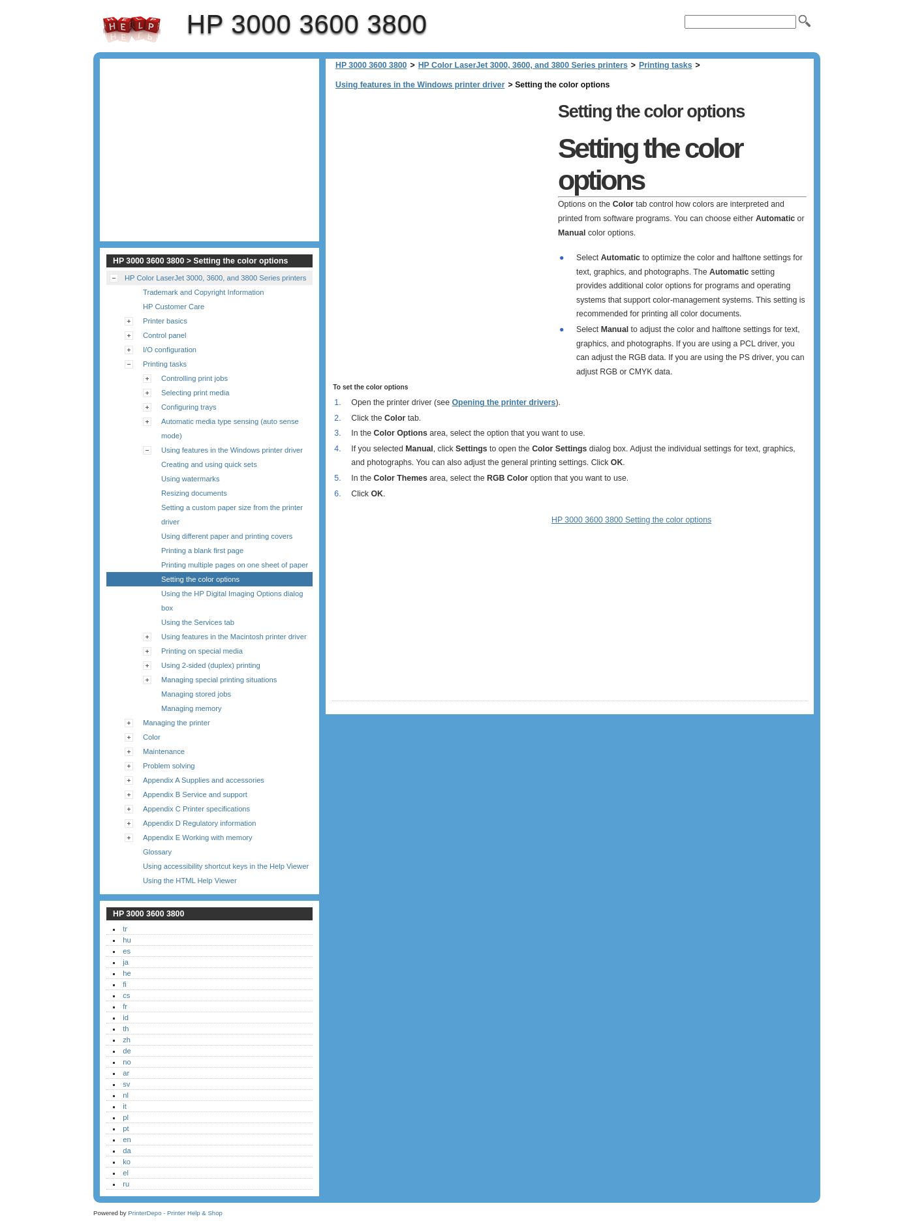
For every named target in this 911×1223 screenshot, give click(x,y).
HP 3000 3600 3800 (132, 29)
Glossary (157, 852)
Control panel (165, 335)
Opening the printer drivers (504, 402)
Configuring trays (189, 407)
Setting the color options (200, 579)
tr (125, 929)
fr (125, 1006)
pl (126, 1117)
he (127, 973)
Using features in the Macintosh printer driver (234, 637)
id (126, 1017)
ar (126, 1073)
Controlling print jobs (194, 378)
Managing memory (191, 708)
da (127, 1151)
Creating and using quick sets (209, 464)
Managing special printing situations (219, 680)
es (127, 951)
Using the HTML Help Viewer (190, 880)
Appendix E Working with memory (198, 837)
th (126, 1029)
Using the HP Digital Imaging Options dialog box (232, 601)
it (125, 1106)
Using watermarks (190, 479)
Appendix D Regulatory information (199, 823)
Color (152, 737)
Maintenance (164, 751)
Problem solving (169, 766)
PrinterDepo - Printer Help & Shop (175, 1212)
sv (126, 1084)
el (126, 1173)
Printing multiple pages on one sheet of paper (234, 565)
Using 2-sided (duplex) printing (210, 665)
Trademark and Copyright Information (203, 292)
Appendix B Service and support (195, 794)
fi (125, 984)
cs (126, 995)
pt (126, 1128)
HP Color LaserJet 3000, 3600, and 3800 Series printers (523, 65)
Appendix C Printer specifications (196, 809)
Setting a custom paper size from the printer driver (232, 515)
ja (126, 962)
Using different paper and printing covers (226, 536)
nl (126, 1095)
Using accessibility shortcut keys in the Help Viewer (226, 866)
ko (127, 1162)
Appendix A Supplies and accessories (203, 780)
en (127, 1139)
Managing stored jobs (196, 694)
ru (126, 1184)
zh (127, 1040)
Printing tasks (665, 65)
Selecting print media (195, 393)
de (127, 1051)
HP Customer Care (173, 306)
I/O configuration (169, 350)
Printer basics (165, 321)
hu (127, 940)
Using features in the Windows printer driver (420, 84)
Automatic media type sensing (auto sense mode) (230, 428)
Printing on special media (202, 651)
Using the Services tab (197, 622)
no (127, 1062)
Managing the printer (176, 723)
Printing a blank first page (202, 550)
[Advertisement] (441, 189)
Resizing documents (194, 493)
